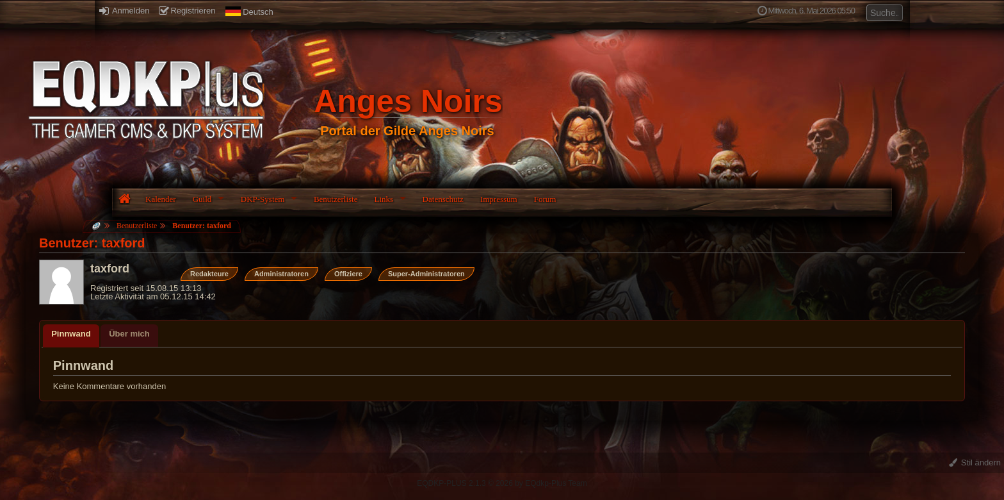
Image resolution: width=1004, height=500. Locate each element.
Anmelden (124, 10)
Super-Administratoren (426, 274)
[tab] (71, 335)
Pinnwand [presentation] (70, 333)
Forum (545, 199)
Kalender (160, 199)
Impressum (498, 199)
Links (383, 199)
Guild (202, 199)
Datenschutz (443, 199)
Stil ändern (975, 462)
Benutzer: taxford (201, 225)
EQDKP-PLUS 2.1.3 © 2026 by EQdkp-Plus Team (502, 483)
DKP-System (263, 199)
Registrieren (187, 10)
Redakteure (209, 274)
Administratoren (281, 274)
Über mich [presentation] (129, 333)
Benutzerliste (336, 199)
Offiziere (348, 274)
